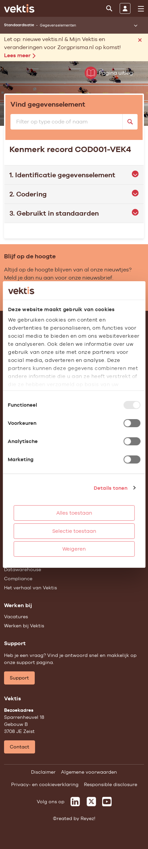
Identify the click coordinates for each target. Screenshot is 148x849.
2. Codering (74, 194)
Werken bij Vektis (24, 625)
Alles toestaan (74, 513)
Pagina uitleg (109, 73)
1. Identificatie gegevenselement (74, 175)
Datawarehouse (22, 569)
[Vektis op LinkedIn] (75, 801)
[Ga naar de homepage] (19, 8)
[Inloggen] (125, 8)
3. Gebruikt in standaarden (74, 213)
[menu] (141, 9)
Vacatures (16, 616)
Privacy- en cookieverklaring (45, 784)
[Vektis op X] (91, 801)
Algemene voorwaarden (89, 772)
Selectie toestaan (74, 531)
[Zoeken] (109, 8)
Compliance (18, 578)
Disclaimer (43, 772)
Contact (19, 746)
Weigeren (74, 549)
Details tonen (110, 488)
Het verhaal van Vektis (30, 587)
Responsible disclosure (110, 784)
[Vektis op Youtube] (107, 801)
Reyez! (88, 818)
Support (19, 677)
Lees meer (19, 55)
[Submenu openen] (135, 25)
